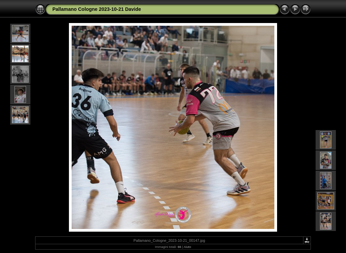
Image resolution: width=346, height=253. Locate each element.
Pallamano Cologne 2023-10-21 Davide (96, 9)
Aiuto (187, 247)
